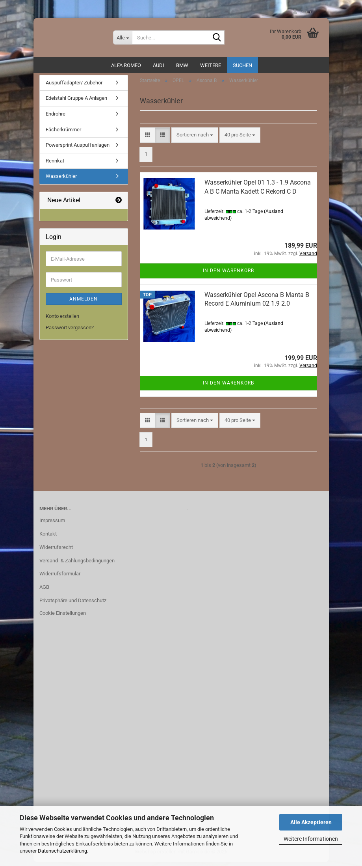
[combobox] (194, 139)
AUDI (158, 65)
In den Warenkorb (228, 275)
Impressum (52, 524)
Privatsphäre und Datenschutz (72, 604)
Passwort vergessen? (70, 331)
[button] (147, 139)
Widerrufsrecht (56, 551)
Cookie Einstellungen (62, 617)
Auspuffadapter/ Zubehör (74, 87)
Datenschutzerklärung (62, 851)
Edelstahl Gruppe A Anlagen (76, 102)
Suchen (242, 65)
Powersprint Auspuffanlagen (78, 149)
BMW (182, 65)
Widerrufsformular (59, 578)
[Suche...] (122, 37)
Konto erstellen (62, 320)
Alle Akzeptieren (311, 822)
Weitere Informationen (311, 839)
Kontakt (48, 538)
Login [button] (302, 12)
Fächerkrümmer (63, 133)
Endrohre (55, 118)
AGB (44, 591)
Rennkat (55, 165)
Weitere (210, 65)
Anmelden (83, 303)
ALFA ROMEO (126, 65)
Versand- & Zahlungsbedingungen (77, 564)
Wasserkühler (61, 180)
